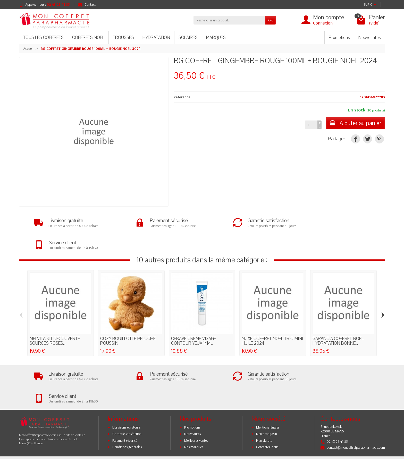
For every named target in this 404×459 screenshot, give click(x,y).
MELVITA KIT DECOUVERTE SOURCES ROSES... (55, 319)
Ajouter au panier (355, 123)
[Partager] (355, 138)
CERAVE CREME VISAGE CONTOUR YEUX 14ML (193, 319)
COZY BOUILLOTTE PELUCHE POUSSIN (128, 319)
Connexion (323, 23)
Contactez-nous (267, 403)
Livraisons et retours (126, 384)
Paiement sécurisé (124, 397)
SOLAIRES (188, 38)
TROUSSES (123, 38)
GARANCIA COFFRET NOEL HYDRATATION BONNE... (338, 319)
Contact (87, 4)
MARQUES (216, 38)
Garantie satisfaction (126, 390)
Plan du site (264, 397)
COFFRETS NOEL (88, 38)
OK (270, 20)
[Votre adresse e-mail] (191, 423)
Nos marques (193, 403)
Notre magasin (266, 390)
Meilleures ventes (196, 397)
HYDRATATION (156, 38)
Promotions (339, 38)
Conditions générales (127, 403)
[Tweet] (367, 138)
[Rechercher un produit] (229, 20)
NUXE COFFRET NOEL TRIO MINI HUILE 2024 (272, 319)
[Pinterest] (379, 138)
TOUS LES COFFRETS (43, 38)
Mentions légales (267, 384)
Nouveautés (369, 38)
